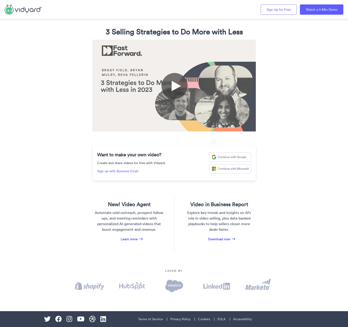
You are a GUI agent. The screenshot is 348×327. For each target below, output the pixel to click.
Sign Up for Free (279, 9)
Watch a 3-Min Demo (321, 9)
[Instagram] (69, 319)
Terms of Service (150, 319)
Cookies (204, 319)
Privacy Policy (180, 319)
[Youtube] (80, 319)
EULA (222, 319)
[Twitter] (47, 319)
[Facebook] (58, 319)
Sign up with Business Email (117, 171)
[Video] (174, 85)
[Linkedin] (103, 319)
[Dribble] (92, 319)
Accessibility (242, 319)
